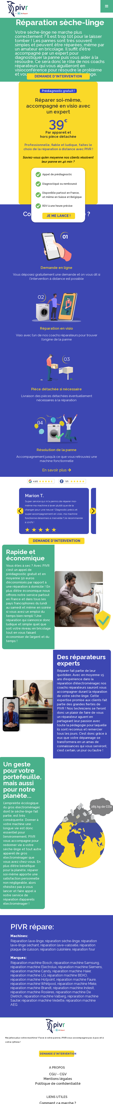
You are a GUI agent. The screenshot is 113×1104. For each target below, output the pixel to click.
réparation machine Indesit (73, 988)
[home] (14, 9)
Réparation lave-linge (27, 941)
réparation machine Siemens (80, 967)
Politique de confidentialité (58, 1084)
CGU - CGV (58, 1074)
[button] (106, 6)
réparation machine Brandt (31, 988)
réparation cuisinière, (55, 949)
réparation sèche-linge (62, 941)
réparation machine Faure (76, 979)
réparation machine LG (28, 975)
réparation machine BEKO (67, 975)
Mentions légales (58, 1079)
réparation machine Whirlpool (33, 984)
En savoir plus (56, 470)
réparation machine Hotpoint (32, 979)
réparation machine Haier (71, 971)
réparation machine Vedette (43, 1000)
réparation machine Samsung (76, 963)
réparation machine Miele (76, 984)
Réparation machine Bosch (31, 963)
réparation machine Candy (30, 971)
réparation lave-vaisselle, (59, 945)
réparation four (83, 949)
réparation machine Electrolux (33, 967)
